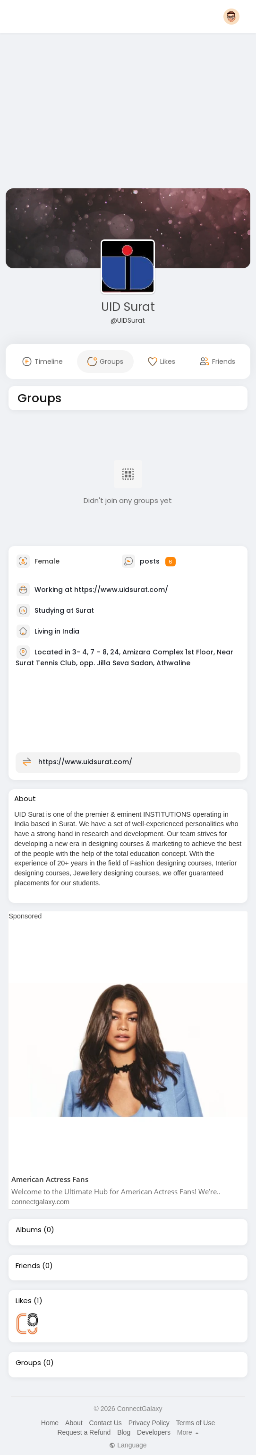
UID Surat (128, 307)
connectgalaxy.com (40, 1202)
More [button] (188, 1432)
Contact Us (105, 1423)
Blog (123, 1432)
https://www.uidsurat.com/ (121, 589)
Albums (29, 1230)
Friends (28, 1266)
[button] (231, 16)
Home (50, 1423)
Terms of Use (195, 1423)
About (74, 1423)
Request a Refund (84, 1432)
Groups (28, 1363)
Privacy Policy (149, 1423)
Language (127, 1445)
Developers (154, 1432)
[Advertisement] (128, 112)
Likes (24, 1301)
